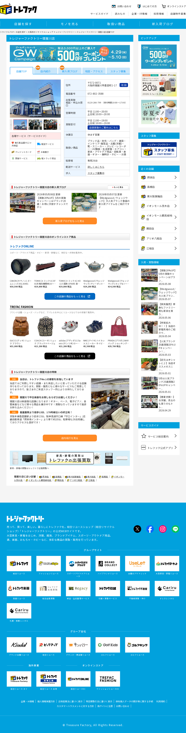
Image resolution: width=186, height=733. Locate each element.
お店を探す (21, 32)
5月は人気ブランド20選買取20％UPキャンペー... (167, 383)
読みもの (120, 13)
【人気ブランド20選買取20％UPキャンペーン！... (167, 346)
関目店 (59, 480)
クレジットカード (22, 151)
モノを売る (70, 24)
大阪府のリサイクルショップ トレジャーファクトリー (51, 32)
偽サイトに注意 (105, 706)
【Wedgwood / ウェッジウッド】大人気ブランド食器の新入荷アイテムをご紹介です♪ (114, 202)
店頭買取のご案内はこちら (103, 127)
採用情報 (159, 13)
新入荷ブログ (162, 24)
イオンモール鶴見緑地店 (39, 480)
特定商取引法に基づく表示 (99, 701)
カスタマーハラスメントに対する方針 (75, 706)
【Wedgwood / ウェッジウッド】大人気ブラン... (168, 292)
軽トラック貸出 (46, 158)
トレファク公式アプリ (157, 447)
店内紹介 (45, 71)
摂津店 (44, 476)
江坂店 (90, 480)
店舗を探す (23, 24)
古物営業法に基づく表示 (70, 701)
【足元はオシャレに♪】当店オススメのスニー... (167, 365)
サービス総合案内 (155, 435)
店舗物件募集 (178, 13)
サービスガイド (99, 13)
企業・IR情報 (139, 13)
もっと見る (118, 187)
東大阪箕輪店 (73, 476)
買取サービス (20, 158)
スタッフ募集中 (96, 173)
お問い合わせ (122, 706)
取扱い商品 (116, 24)
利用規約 (160, 701)
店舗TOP (21, 71)
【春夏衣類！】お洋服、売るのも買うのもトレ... (167, 402)
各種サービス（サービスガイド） (30, 136)
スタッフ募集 (118, 71)
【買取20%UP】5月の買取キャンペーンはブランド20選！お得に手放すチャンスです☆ (52, 202)
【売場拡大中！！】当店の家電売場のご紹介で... (167, 327)
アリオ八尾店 (75, 480)
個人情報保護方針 (46, 701)
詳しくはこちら (96, 166)
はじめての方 (150, 6)
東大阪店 (90, 476)
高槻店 (57, 476)
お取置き (43, 151)
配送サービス (45, 144)
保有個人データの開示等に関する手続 (134, 701)
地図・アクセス (94, 71)
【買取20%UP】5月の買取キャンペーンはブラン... (168, 275)
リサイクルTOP (7, 32)
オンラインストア (176, 6)
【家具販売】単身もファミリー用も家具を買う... (167, 309)
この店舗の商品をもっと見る (70, 296)
